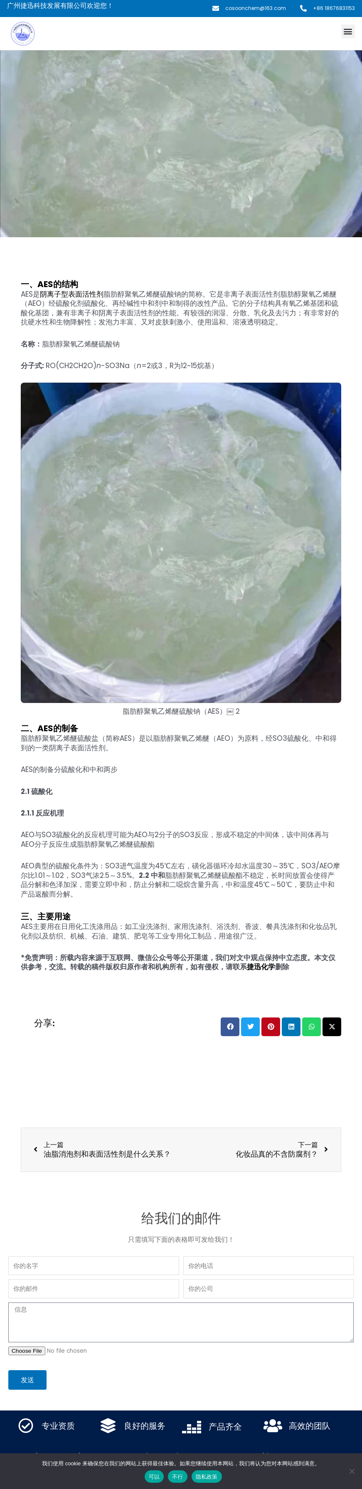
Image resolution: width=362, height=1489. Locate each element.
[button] (348, 31)
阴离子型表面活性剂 (71, 294)
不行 (177, 1477)
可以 (154, 1477)
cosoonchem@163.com (255, 8)
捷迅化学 (261, 967)
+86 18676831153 (334, 8)
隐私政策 (207, 1477)
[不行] (351, 1471)
